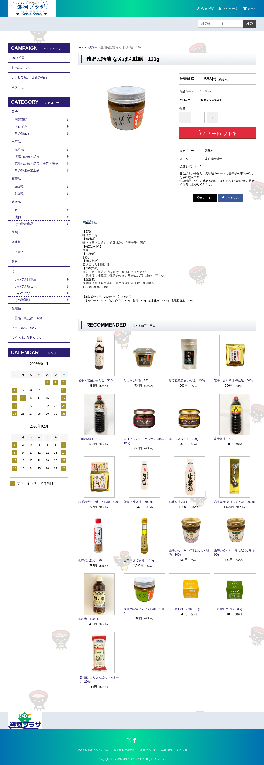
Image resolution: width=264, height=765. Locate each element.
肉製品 (20, 200)
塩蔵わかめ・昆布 (28, 167)
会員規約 (166, 750)
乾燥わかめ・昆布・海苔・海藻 (38, 174)
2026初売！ (20, 58)
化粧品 (16, 335)
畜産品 (16, 191)
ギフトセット (21, 92)
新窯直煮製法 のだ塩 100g (187, 380)
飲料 (15, 283)
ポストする (205, 198)
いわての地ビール (28, 311)
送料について (148, 750)
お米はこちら (21, 70)
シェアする (230, 198)
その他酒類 (23, 325)
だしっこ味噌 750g (137, 380)
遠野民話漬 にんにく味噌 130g (144, 611)
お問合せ (182, 750)
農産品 (16, 217)
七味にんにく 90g (90, 560)
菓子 (15, 118)
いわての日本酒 (26, 304)
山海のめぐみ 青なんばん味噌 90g (235, 552)
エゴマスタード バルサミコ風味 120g (144, 441)
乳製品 (20, 207)
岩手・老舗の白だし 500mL (97, 380)
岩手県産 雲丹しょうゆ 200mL (235, 501)
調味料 (94, 47)
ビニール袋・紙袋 (25, 357)
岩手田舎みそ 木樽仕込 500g (233, 380)
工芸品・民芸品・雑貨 (28, 346)
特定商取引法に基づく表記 (93, 750)
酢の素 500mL (88, 618)
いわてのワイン (26, 318)
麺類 (15, 249)
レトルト (18, 272)
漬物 (18, 233)
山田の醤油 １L (89, 439)
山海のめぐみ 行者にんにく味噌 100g (189, 552)
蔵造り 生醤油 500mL (138, 501)
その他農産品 (24, 240)
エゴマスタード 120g (183, 439)
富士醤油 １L (223, 439)
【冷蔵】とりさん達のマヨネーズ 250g (98, 679)
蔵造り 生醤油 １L (181, 501)
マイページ (228, 8)
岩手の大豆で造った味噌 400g (98, 501)
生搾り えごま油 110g (139, 560)
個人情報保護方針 (124, 750)
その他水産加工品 (28, 182)
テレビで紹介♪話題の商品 (31, 81)
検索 (249, 24)
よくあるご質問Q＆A (27, 369)
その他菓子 (23, 142)
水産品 (16, 151)
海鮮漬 (20, 160)
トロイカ (21, 134)
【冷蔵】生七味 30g (228, 609)
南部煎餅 (21, 127)
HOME (82, 47)
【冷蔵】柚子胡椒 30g (184, 609)
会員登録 (205, 8)
